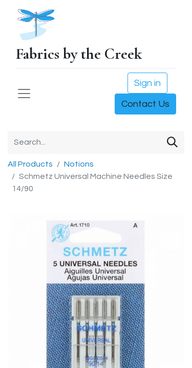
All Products (30, 164)
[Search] (172, 142)
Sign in (147, 83)
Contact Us (145, 104)
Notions (79, 164)
